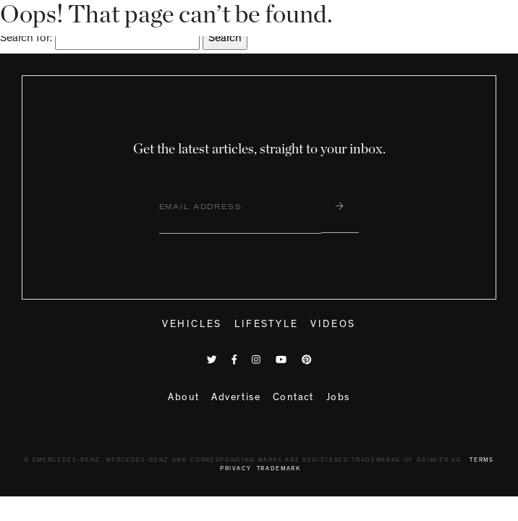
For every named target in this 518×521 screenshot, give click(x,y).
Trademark (279, 469)
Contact (293, 398)
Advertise (235, 398)
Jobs (338, 398)
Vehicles (192, 325)
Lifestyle (266, 325)
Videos (333, 325)
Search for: (26, 39)
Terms (481, 460)
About (183, 398)
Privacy (236, 469)
